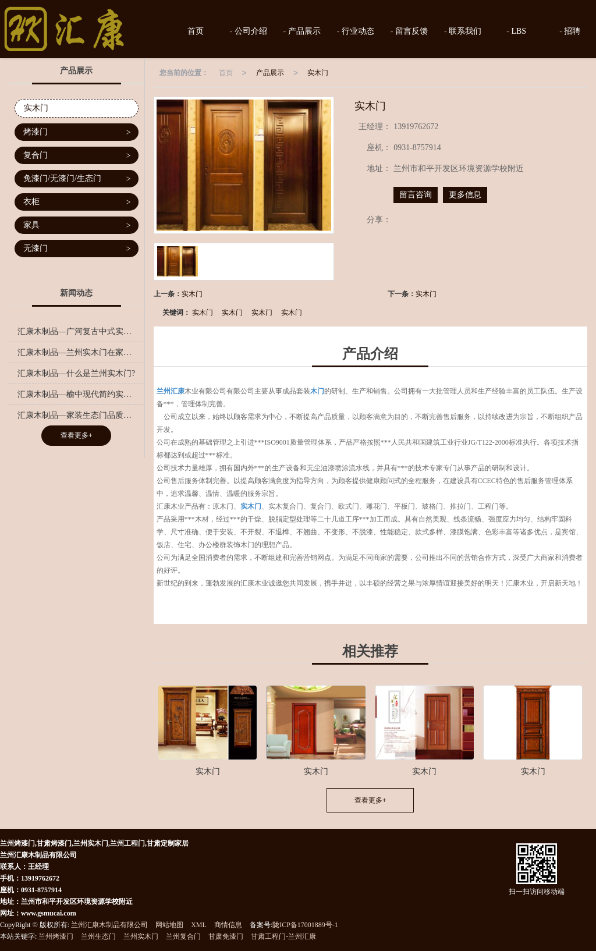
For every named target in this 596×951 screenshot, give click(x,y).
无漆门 (77, 248)
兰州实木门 (140, 936)
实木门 (317, 73)
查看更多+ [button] (370, 800)
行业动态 (356, 31)
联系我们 (464, 31)
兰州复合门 (183, 936)
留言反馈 (410, 31)
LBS (517, 31)
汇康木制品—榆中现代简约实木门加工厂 (80, 394)
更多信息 (465, 194)
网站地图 (169, 925)
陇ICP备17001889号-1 (305, 925)
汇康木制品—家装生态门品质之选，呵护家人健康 (80, 415)
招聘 (571, 31)
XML (199, 925)
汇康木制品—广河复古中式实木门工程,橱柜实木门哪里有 (80, 331)
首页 (195, 31)
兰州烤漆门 (55, 936)
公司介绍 (249, 31)
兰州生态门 (98, 936)
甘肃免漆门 (225, 936)
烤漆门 (77, 132)
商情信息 (228, 925)
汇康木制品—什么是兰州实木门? (76, 373)
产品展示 (303, 31)
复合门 (77, 155)
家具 (77, 225)
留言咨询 (415, 194)
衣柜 (77, 202)
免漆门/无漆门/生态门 (77, 179)
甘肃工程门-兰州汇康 (283, 936)
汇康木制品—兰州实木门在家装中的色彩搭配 (80, 352)
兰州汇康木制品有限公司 (109, 925)
